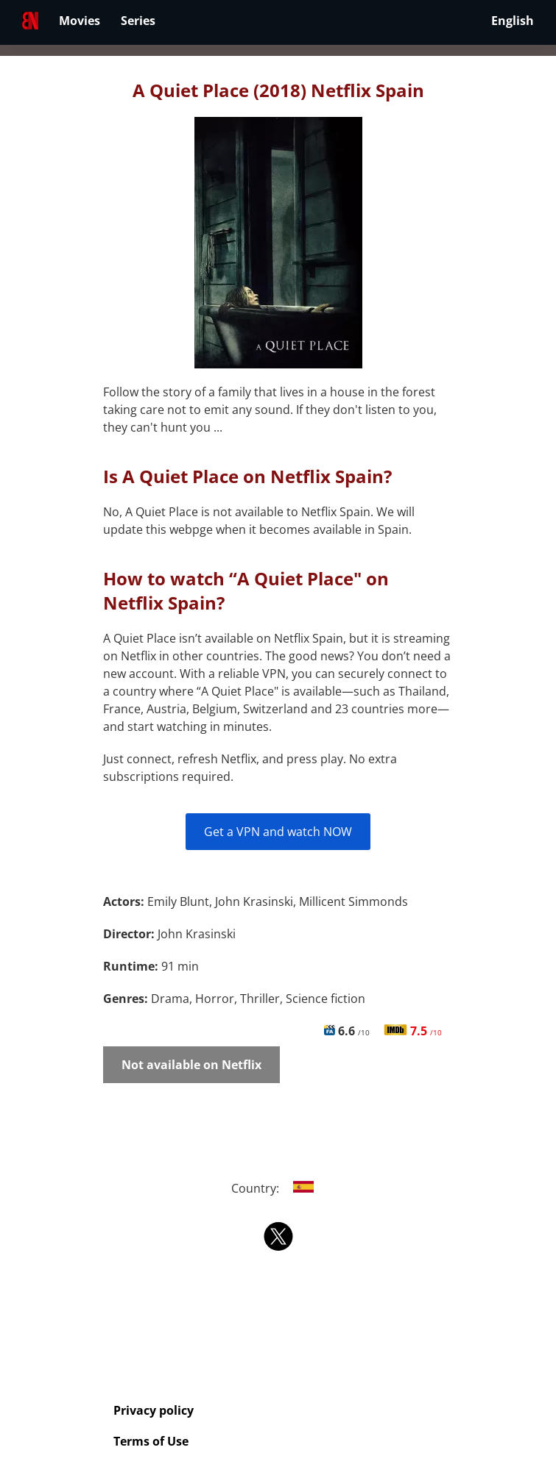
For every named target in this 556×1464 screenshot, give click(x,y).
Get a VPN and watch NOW (278, 832)
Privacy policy (153, 1410)
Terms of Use (151, 1441)
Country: (278, 1188)
